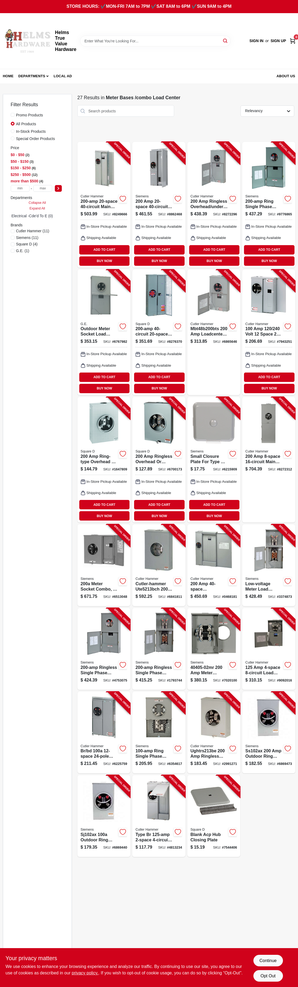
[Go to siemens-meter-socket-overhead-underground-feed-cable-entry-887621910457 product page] (213, 649)
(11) (32, 231)
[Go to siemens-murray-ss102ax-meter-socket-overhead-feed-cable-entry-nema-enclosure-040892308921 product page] (268, 733)
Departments (31, 76)
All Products (26, 124)
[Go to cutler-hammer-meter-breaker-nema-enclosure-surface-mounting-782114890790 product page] (268, 332)
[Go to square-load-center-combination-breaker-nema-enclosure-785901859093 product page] (158, 332)
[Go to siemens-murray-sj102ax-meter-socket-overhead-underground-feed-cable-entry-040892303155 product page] (103, 816)
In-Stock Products (31, 131)
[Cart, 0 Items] (292, 41)
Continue (268, 960)
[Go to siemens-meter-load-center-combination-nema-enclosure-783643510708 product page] (158, 649)
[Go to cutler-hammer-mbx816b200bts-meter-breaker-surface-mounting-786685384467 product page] (268, 459)
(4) (27, 244)
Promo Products (29, 115)
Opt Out (267, 976)
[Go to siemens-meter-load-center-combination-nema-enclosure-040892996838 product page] (158, 204)
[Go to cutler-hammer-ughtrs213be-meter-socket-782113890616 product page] (213, 733)
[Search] (225, 40)
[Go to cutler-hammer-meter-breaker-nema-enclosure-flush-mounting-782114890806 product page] (103, 733)
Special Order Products (35, 138)
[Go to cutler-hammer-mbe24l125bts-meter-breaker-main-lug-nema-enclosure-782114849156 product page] (158, 816)
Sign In (256, 41)
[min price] (20, 188)
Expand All (37, 208)
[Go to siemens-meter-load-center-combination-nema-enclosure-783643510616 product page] (268, 204)
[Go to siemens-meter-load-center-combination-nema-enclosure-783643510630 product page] (103, 649)
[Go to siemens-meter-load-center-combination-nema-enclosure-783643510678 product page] (268, 565)
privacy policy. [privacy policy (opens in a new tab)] (85, 973)
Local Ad (63, 76)
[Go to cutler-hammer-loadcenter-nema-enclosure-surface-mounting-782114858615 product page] (213, 204)
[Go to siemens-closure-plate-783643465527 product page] (213, 459)
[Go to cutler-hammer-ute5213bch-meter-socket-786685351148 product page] (158, 565)
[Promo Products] (13, 115)
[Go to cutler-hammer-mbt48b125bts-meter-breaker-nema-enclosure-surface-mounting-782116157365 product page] (268, 649)
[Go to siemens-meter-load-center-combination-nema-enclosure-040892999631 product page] (158, 733)
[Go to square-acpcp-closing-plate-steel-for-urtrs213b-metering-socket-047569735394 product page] (213, 816)
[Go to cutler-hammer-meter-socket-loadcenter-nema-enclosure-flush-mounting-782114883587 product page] (103, 204)
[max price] (42, 188)
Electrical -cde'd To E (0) (32, 216)
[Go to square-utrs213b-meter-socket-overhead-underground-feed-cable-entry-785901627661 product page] (158, 459)
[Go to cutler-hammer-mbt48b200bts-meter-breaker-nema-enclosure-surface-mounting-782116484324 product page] (213, 332)
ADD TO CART (105, 250)
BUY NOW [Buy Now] (104, 261)
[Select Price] (58, 188)
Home (8, 76)
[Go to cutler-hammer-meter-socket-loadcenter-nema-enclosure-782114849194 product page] (213, 565)
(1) (22, 251)
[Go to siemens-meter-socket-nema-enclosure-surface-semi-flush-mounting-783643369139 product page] (103, 565)
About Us (286, 76)
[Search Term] (155, 41)
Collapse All (37, 203)
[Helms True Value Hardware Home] (27, 41)
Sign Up (278, 41)
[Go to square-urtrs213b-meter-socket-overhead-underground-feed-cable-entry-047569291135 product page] (103, 459)
